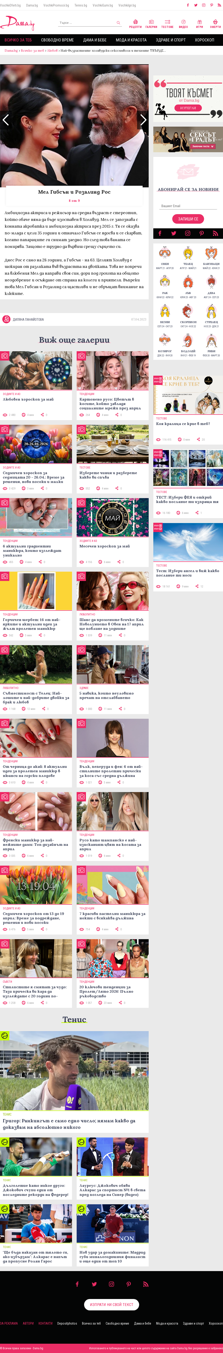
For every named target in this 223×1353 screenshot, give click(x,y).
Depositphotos (67, 1323)
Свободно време (57, 39)
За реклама (9, 1323)
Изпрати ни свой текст (111, 1304)
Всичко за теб (18, 39)
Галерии (151, 23)
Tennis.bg (81, 5)
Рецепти (135, 23)
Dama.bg (32, 5)
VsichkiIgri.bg (127, 5)
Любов (52, 50)
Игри (199, 23)
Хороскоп (204, 39)
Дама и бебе (95, 39)
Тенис (74, 1019)
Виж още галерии (74, 339)
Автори (28, 1323)
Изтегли (188, 108)
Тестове (167, 23)
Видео (183, 23)
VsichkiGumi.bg (103, 5)
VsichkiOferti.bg (10, 5)
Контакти (45, 1323)
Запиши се (188, 218)
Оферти (215, 23)
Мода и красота (131, 39)
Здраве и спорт (171, 39)
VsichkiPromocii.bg (56, 5)
